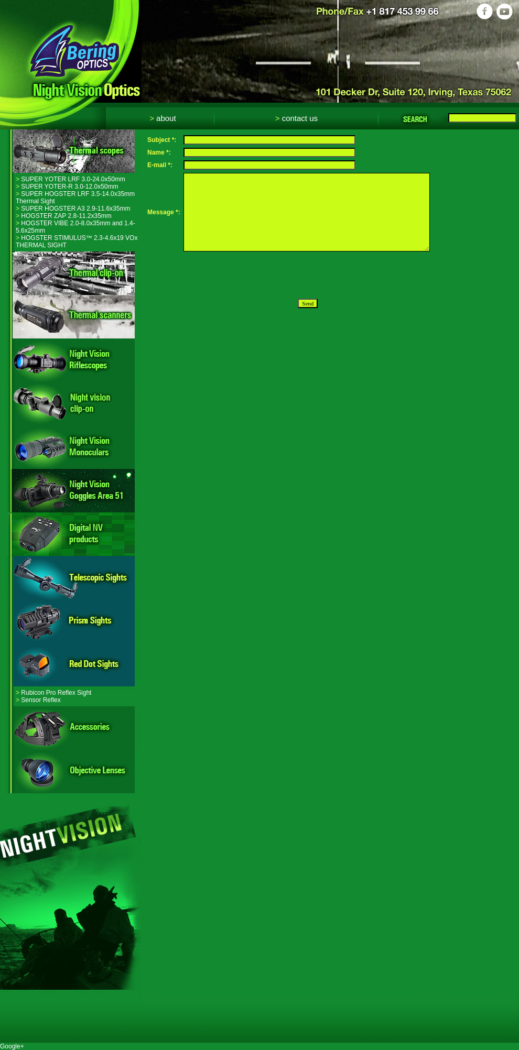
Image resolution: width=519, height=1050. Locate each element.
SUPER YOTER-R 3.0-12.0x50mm (67, 186)
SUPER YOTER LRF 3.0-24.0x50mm (70, 179)
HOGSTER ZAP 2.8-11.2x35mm (64, 216)
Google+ (12, 1046)
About (162, 118)
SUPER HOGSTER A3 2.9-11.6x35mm (73, 208)
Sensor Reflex (38, 700)
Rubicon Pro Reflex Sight (53, 692)
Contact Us (296, 118)
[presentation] (263, 275)
